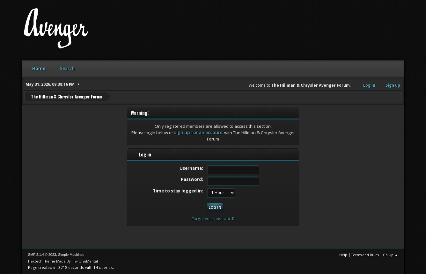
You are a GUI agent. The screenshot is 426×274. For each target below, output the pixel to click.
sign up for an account (198, 132)
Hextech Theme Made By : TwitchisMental (63, 261)
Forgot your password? (213, 218)
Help (343, 254)
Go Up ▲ (390, 254)
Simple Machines (71, 254)
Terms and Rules (365, 254)
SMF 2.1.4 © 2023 (42, 254)
